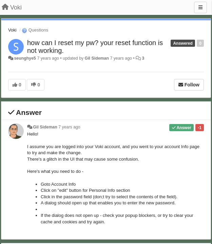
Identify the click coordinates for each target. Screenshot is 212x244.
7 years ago (69, 127)
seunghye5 (25, 58)
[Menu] (200, 7)
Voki (12, 30)
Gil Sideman (97, 58)
